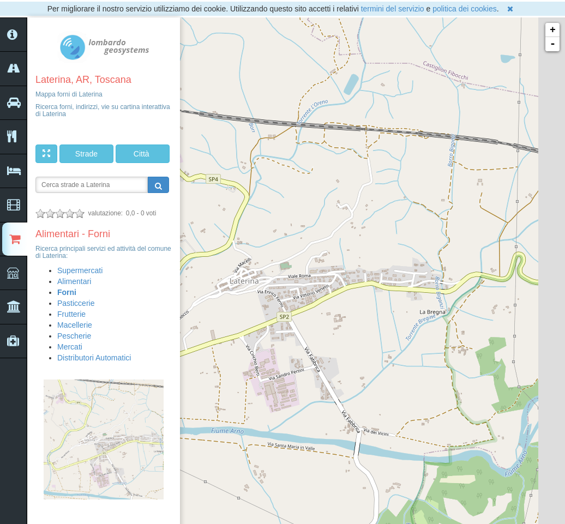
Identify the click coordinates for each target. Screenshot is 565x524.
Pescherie (74, 336)
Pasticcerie (75, 303)
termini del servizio (392, 8)
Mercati (69, 346)
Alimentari (74, 281)
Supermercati (80, 270)
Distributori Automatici (94, 357)
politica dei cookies (464, 8)
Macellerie (74, 325)
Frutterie (71, 314)
